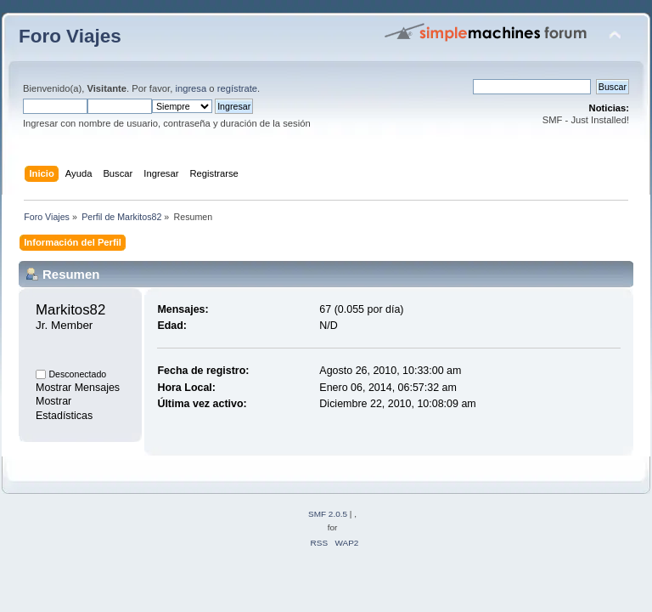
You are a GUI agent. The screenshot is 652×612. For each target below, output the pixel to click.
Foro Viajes (70, 36)
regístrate (237, 88)
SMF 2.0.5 (327, 513)
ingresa (190, 88)
